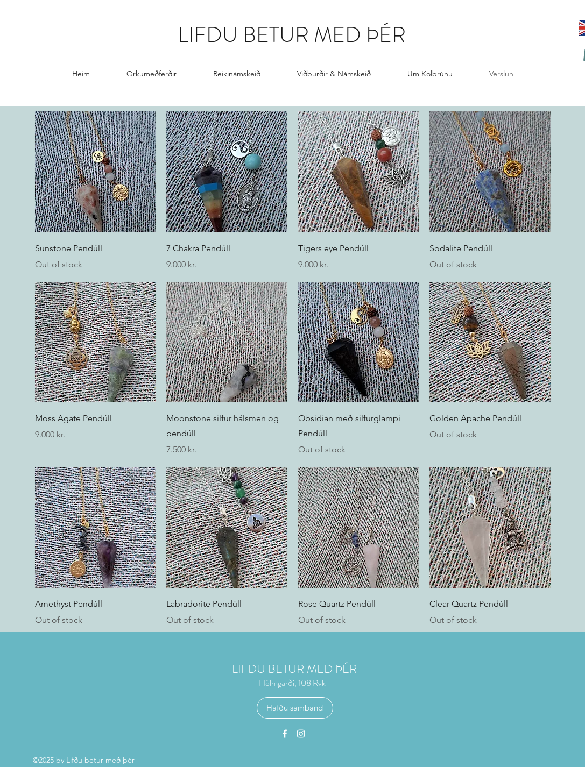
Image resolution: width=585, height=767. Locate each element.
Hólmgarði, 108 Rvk (292, 683)
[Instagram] (300, 733)
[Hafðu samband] (295, 708)
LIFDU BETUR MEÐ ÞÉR (294, 669)
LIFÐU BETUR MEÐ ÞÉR (292, 34)
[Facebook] (284, 733)
